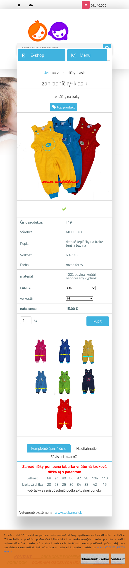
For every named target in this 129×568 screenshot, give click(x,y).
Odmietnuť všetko (95, 559)
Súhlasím (118, 559)
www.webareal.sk (68, 512)
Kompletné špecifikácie (48, 448)
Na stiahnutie (86, 448)
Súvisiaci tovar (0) (64, 456)
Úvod (48, 72)
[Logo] (48, 31)
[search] (107, 48)
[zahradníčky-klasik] (41, 337)
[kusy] (25, 320)
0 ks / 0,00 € (98, 5)
